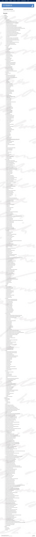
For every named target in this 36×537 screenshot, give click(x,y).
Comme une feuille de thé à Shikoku (10, 354)
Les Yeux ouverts (8, 132)
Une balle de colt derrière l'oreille (10, 156)
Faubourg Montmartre (8, 95)
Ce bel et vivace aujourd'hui (9, 353)
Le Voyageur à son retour (9, 362)
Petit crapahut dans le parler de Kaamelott (11, 384)
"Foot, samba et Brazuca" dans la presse (10, 433)
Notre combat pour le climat (9, 252)
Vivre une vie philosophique (9, 396)
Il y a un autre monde (8, 100)
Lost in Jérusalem (8, 365)
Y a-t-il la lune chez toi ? (8, 369)
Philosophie (7, 298)
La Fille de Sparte (8, 210)
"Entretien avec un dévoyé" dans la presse (10, 429)
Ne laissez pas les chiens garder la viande (10, 147)
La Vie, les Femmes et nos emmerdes (10, 115)
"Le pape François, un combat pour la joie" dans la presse (12, 478)
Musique (6, 285)
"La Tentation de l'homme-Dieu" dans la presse (11, 464)
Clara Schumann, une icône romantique (10, 64)
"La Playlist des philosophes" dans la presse (10, 460)
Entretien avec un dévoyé (9, 92)
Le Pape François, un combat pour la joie (10, 337)
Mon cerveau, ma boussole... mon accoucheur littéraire (12, 37)
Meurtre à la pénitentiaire (9, 142)
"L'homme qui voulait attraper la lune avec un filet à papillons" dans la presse (14, 456)
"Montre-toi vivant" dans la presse (9, 493)
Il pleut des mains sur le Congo (9, 194)
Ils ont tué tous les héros (9, 195)
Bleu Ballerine (7, 81)
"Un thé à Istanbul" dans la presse (9, 519)
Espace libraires (7, 527)
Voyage (6, 350)
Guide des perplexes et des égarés (10, 192)
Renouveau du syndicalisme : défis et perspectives (11, 269)
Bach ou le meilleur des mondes (9, 287)
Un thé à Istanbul (8, 367)
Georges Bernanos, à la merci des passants (11, 62)
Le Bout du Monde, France (9, 361)
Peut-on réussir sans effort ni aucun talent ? (11, 383)
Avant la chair (7, 79)
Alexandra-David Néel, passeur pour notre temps (11, 352)
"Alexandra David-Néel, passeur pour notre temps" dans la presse (13, 409)
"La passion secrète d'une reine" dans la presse (11, 459)
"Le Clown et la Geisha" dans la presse (10, 475)
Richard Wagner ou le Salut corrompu (10, 270)
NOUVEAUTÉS (6, 16)
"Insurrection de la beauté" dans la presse (10, 441)
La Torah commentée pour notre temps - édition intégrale (12, 333)
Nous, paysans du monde (9, 253)
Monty (7, 145)
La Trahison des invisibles (9, 224)
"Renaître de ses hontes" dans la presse (10, 506)
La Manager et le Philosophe (9, 305)
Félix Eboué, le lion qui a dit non (9, 188)
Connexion (34, 535)
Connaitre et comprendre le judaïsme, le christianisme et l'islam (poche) (14, 315)
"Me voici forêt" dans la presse (9, 491)
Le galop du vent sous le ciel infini (10, 124)
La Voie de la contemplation (9, 335)
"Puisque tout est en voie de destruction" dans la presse (12, 504)
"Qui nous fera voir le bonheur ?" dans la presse (11, 505)
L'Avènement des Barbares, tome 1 (10, 116)
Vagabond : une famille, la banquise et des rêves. (11, 368)
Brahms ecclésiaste (8, 314)
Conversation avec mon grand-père (10, 178)
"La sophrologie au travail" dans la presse (10, 462)
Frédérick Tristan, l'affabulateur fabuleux (10, 96)
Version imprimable (3, 535)
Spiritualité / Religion (8, 313)
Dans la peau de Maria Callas (9, 84)
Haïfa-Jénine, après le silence (9, 193)
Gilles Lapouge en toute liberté (9, 191)
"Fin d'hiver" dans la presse (8, 432)
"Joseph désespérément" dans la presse (10, 447)
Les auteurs (7, 400)
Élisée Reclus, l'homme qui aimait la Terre (10, 63)
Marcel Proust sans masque (9, 66)
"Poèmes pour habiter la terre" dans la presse (10, 503)
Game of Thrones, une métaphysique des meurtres (11, 299)
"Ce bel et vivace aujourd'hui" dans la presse (10, 414)
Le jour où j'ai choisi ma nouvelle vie (10, 236)
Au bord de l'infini (8, 78)
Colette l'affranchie (8, 61)
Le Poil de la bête (8, 49)
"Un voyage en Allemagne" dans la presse (10, 520)
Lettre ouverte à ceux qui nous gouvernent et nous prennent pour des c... (14, 240)
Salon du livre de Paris (8, 525)
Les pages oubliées (8, 45)
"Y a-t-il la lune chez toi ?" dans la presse (10, 524)
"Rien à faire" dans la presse (9, 508)
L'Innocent (7, 50)
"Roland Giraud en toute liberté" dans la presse (11, 510)
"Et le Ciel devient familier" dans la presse (10, 430)
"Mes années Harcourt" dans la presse (10, 490)
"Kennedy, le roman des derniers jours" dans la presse (11, 448)
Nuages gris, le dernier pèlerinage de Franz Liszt (11, 254)
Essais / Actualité (7, 159)
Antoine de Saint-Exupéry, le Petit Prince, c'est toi (11, 77)
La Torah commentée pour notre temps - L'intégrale (11, 334)
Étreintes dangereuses (8, 187)
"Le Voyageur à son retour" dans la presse (10, 479)
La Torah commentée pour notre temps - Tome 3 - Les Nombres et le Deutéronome (15, 332)
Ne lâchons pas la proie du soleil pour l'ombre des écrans (12, 378)
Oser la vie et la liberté (8, 346)
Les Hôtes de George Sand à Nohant (10, 129)
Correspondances (7, 19)
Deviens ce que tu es (8, 318)
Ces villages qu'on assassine (9, 172)
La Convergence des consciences (9, 207)
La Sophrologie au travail (9, 223)
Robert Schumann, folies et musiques (10, 271)
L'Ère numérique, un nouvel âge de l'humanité (11, 234)
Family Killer (7, 94)
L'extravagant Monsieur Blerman (9, 126)
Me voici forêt (7, 143)
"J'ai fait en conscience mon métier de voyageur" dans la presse (12, 443)
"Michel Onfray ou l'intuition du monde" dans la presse (11, 492)
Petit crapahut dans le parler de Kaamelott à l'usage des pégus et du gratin (14, 257)
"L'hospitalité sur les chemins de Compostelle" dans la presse (12, 457)
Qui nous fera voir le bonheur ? (9, 266)
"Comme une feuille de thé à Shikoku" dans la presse (11, 416)
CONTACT (6, 526)
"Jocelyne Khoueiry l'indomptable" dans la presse (11, 446)
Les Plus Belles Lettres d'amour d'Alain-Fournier (11, 35)
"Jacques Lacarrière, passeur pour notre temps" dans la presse (12, 442)
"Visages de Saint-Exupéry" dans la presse (10, 523)
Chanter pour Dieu (8, 174)
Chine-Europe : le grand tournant (10, 175)
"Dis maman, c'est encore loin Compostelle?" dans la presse (12, 426)
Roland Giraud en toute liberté (9, 272)
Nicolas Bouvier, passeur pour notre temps (11, 366)
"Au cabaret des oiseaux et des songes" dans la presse (11, 410)
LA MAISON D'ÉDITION (7, 398)
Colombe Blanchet (8, 82)
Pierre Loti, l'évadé (8, 65)
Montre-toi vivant (8, 345)
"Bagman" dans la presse (8, 412)
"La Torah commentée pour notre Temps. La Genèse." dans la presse (13, 465)
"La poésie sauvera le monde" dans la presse (10, 461)
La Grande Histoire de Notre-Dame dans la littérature (12, 211)
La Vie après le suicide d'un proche (10, 221)
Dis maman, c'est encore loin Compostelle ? (11, 320)
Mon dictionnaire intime (9, 251)
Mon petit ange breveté (8, 20)
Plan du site (7, 535)
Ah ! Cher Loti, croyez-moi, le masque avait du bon (11, 21)
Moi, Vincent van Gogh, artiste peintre (10, 144)
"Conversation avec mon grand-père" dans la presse (11, 417)
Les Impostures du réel (8, 130)
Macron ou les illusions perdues (9, 243)
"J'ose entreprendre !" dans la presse (9, 445)
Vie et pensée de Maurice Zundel (9, 348)
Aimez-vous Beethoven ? (9, 286)
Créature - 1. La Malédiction (9, 83)
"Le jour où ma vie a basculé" (9, 477)
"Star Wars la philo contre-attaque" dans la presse (11, 512)
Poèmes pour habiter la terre (9, 148)
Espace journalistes (8, 528)
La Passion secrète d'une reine (9, 107)
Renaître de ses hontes (8, 268)
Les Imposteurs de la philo (9, 306)
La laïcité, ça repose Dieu (9, 329)
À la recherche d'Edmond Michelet (10, 162)
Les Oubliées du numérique (9, 235)
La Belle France (8, 205)
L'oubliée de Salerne (8, 140)
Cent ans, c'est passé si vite (9, 171)
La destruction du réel (8, 208)
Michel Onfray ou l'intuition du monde (10, 250)
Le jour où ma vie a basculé (9, 237)
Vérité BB (7, 283)
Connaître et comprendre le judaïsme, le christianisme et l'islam (13, 316)
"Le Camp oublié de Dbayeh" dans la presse (10, 473)
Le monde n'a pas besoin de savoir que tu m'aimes (11, 34)
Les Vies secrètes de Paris (9, 239)
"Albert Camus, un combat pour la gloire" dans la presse (12, 408)
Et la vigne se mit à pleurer (9, 93)
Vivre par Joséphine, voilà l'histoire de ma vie (11, 44)
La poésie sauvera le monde (9, 68)
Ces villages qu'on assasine (9, 173)
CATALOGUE (6, 18)
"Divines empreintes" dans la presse (9, 427)
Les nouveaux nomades (8, 238)
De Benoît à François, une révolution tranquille (11, 317)
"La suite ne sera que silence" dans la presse (10, 463)
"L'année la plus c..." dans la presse (9, 449)
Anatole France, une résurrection (9, 60)
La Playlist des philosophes (9, 303)
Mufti (6, 146)
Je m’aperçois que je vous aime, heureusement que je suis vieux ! (13, 29)
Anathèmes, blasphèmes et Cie (9, 164)
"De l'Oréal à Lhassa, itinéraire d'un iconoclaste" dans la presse (12, 424)
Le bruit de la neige (8, 53)
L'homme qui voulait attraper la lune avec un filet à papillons (13, 139)
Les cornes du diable (8, 127)
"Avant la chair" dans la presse (9, 411)
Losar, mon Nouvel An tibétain (9, 241)
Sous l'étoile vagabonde (9, 274)
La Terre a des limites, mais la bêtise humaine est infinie (12, 32)
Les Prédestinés (8, 338)
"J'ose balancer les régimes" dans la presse (10, 444)
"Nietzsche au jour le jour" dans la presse (10, 494)
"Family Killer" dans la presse (9, 431)
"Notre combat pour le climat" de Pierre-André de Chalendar (12, 495)
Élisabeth (7, 47)
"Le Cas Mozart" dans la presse (9, 474)
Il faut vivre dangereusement (9, 301)
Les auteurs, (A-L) (8, 401)
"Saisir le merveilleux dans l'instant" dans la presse (11, 511)
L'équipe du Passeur (8, 399)
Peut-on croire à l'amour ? (9, 259)
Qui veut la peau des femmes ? (9, 267)
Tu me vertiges (7, 155)
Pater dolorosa (8, 256)
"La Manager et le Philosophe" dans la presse (10, 458)
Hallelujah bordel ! (8, 97)
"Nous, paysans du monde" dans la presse (10, 496)
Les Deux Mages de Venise (9, 128)
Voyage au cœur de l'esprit (9, 48)
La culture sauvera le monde (9, 67)
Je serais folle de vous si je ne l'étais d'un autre (11, 31)
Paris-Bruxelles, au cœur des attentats (10, 255)
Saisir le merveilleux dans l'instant (10, 273)
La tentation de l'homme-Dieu (9, 218)
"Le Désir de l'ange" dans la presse (9, 476)
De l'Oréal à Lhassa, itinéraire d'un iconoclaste (11, 179)
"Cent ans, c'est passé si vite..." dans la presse (10, 415)
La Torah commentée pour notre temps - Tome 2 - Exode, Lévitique (13, 331)
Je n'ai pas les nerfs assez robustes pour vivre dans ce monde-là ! (13, 30)
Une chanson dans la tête (9, 297)
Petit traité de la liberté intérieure (10, 258)
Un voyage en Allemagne (9, 282)
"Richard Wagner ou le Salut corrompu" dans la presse (11, 507)
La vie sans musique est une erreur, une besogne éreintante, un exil (13, 33)
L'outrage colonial (8, 242)
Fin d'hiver (7, 189)
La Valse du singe (8, 113)
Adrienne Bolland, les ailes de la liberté (10, 160)
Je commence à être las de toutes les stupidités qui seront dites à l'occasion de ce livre (15, 28)
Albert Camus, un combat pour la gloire (10, 76)
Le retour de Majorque (8, 289)
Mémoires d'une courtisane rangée (10, 141)
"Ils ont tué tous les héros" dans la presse (10, 440)
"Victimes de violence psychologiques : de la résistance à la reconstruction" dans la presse (15, 522)
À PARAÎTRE (6, 17)
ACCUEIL (6, 15)
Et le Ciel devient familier (9, 321)
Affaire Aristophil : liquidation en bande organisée (11, 161)
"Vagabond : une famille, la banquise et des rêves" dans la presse (13, 521)
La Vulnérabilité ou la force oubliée (10, 227)
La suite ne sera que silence (9, 112)
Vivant (7, 284)
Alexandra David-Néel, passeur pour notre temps (11, 351)
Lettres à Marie (8, 36)
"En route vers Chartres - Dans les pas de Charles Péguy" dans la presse (13, 428)
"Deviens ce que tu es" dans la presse (9, 425)
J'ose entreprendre (8, 202)
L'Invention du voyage (8, 364)
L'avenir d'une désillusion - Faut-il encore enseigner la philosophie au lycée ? (14, 220)
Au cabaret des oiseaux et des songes (10, 52)
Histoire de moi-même (8, 98)
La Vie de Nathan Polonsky (9, 114)
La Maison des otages (8, 109)
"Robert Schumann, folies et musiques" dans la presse (11, 509)
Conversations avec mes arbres (9, 69)
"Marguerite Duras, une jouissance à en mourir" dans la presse (12, 488)
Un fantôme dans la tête (9, 158)
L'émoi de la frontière (8, 51)
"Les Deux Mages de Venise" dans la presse (10, 480)
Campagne (7, 46)
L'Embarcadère (8, 123)
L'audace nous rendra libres (9, 226)
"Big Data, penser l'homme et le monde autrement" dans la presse (13, 413)
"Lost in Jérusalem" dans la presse (9, 487)
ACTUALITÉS (6, 397)
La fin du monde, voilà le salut (9, 302)
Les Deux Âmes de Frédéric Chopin (10, 290)
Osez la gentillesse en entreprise (9, 380)
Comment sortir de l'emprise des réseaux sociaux (11, 177)
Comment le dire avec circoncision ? (10, 176)
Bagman (7, 80)
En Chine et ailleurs (8, 363)
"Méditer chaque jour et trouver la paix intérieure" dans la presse (12, 489)
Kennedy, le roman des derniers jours (10, 204)
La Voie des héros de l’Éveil (9, 336)
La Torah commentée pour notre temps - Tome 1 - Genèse (12, 330)
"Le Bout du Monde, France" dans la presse (10, 472)
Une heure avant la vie (8, 157)
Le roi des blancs (8, 125)
